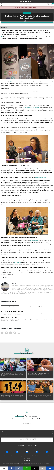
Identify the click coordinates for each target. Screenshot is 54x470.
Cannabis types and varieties (9, 317)
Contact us (27, 460)
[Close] (52, 7)
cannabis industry (40, 177)
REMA (11, 81)
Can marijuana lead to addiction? (10, 305)
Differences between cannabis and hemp (12, 311)
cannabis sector (34, 240)
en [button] (23, 445)
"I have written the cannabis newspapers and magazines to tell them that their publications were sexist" (39, 396)
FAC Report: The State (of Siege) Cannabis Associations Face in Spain (38, 374)
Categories (4, 27)
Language (19, 445)
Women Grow (17, 262)
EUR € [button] (34, 445)
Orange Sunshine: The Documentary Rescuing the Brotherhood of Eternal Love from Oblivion (13, 396)
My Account (48, 4)
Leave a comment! (27, 423)
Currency (30, 445)
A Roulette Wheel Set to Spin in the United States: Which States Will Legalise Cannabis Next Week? (12, 374)
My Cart (52, 4)
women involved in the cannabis (31, 107)
